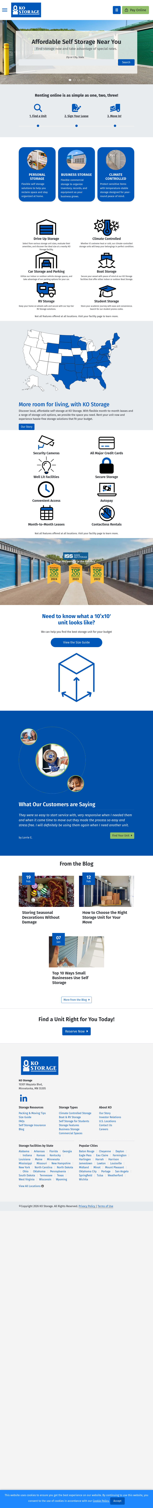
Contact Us (105, 1128)
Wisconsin (45, 1183)
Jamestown (85, 1166)
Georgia (67, 1154)
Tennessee (46, 1179)
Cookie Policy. (101, 1500)
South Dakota (27, 1179)
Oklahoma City (88, 1174)
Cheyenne (105, 1154)
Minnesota (53, 1162)
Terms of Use (105, 1209)
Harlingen (85, 1162)
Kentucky (55, 1158)
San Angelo (122, 1174)
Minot (97, 1170)
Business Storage (69, 1132)
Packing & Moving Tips (32, 1116)
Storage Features (69, 1128)
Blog (21, 1132)
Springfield (85, 1179)
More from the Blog (76, 1003)
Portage (105, 1174)
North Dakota (65, 1170)
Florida (53, 1154)
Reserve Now (76, 1035)
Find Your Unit (122, 835)
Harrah (99, 1162)
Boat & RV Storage (70, 1120)
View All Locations (31, 1189)
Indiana (27, 1158)
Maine (38, 1162)
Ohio (25, 1174)
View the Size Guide (76, 642)
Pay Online (135, 10)
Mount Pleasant (114, 1170)
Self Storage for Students (74, 1124)
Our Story (26, 426)
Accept (117, 1500)
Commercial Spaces (70, 1136)
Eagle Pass (85, 1158)
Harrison (113, 1162)
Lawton (101, 1166)
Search (126, 62)
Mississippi (25, 1166)
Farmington (120, 1158)
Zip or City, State (75, 57)
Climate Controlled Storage (75, 1116)
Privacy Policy (87, 1209)
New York (24, 1170)
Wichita (83, 1183)
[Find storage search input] (68, 62)
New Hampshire (61, 1166)
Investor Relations (110, 1120)
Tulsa (100, 1179)
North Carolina (43, 1170)
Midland (84, 1170)
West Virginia (26, 1183)
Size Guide (25, 1120)
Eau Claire (102, 1158)
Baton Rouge (86, 1154)
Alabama (24, 1154)
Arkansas (39, 1154)
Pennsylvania (58, 1174)
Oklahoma (39, 1174)
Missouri (42, 1166)
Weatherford (115, 1179)
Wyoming (61, 1183)
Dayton (120, 1154)
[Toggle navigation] (4, 10)
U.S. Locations (107, 1124)
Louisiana (24, 1162)
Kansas (40, 1158)
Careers (103, 1132)
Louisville (116, 1166)
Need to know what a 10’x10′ (76, 616)
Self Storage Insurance (32, 1128)
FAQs (22, 1124)
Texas (60, 1179)
